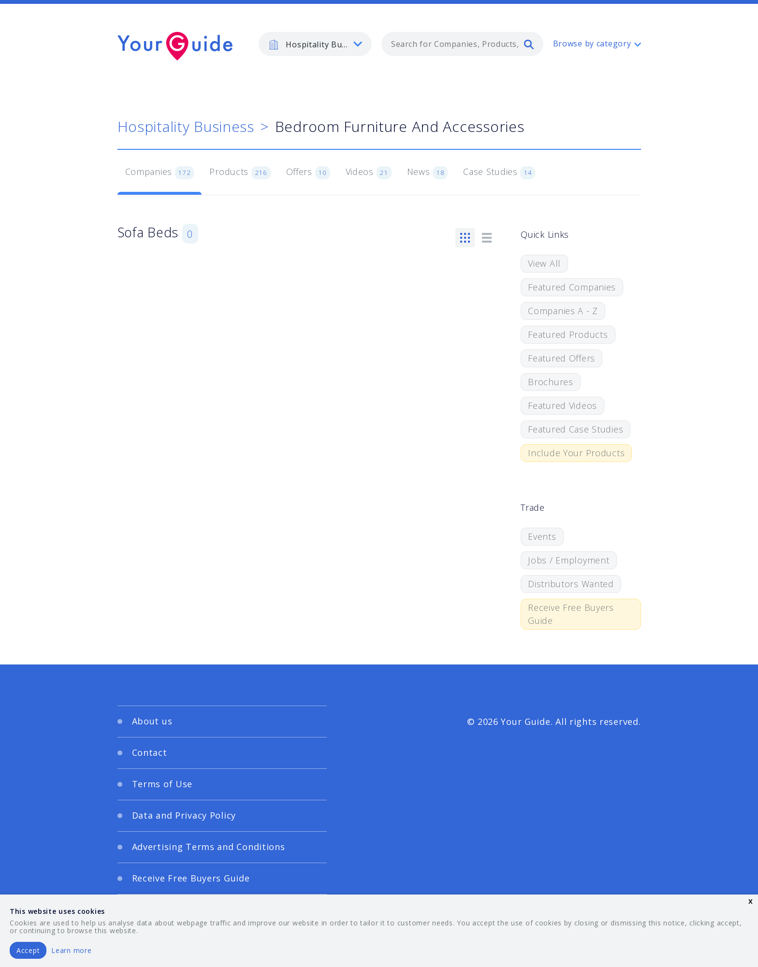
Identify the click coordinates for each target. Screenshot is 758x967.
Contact (149, 752)
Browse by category (592, 43)
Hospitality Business (185, 126)
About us (152, 721)
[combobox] (462, 44)
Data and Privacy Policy (184, 815)
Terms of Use (162, 784)
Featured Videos (562, 405)
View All (544, 263)
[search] (529, 44)
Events (542, 536)
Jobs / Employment (568, 560)
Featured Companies (572, 287)
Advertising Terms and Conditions (208, 846)
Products (239, 172)
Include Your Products (576, 453)
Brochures (550, 382)
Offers (308, 172)
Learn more (71, 950)
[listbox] (315, 44)
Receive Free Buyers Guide (571, 614)
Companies (159, 172)
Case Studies (499, 172)
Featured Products (568, 334)
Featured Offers (561, 358)
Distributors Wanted (571, 584)
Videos (369, 172)
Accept (28, 950)
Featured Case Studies (575, 429)
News (427, 172)
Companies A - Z (563, 311)
